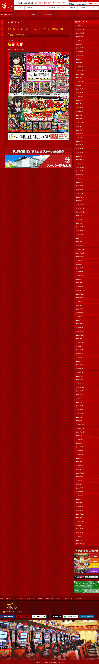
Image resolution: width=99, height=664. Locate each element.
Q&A (52, 598)
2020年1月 (80, 287)
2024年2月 (80, 111)
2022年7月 (80, 178)
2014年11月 (80, 518)
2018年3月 (80, 369)
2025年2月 (80, 66)
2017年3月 (80, 413)
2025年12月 (80, 29)
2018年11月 (80, 339)
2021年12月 (80, 204)
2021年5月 (80, 231)
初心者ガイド (23, 598)
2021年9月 (80, 216)
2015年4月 (80, 499)
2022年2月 (80, 197)
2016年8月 (80, 439)
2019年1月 (80, 331)
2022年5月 (80, 186)
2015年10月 (80, 477)
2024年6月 (80, 96)
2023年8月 (80, 130)
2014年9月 (80, 525)
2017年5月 (80, 406)
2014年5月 (80, 536)
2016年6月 (80, 447)
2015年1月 (80, 510)
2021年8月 (80, 219)
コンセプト (15, 598)
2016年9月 (80, 436)
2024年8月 (80, 89)
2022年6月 (80, 182)
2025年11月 (80, 33)
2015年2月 (80, 507)
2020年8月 (80, 264)
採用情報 (40, 598)
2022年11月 (80, 163)
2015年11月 (80, 473)
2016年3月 (80, 458)
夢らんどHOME (3, 15)
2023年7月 (80, 134)
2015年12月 (80, 469)
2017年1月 (80, 421)
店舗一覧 (8, 598)
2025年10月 (80, 37)
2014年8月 (80, 529)
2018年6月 (80, 357)
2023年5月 (80, 141)
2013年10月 (80, 544)
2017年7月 (80, 398)
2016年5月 (80, 451)
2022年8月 (80, 175)
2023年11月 (80, 119)
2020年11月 (80, 253)
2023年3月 (80, 149)
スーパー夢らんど (18, 15)
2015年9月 (80, 480)
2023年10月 (80, 122)
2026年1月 (80, 25)
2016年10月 (80, 432)
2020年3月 (80, 279)
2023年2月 (80, 152)
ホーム (1, 598)
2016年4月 (80, 454)
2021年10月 (80, 212)
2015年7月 (80, 488)
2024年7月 (80, 93)
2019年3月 (80, 324)
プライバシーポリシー (70, 598)
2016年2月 (80, 462)
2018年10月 (80, 342)
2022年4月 (80, 190)
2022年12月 (80, 160)
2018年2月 (80, 372)
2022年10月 (80, 167)
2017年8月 (80, 395)
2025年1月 (80, 70)
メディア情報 (11, 15)
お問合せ (88, 1)
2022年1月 (80, 201)
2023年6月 (80, 137)
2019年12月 (80, 290)
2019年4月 (80, 320)
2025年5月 (80, 55)
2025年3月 (80, 63)
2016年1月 (80, 465)
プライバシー (81, 1)
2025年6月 (80, 52)
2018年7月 (80, 354)
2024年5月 (80, 100)
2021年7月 (80, 223)
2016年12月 (80, 424)
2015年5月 (80, 495)
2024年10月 (80, 81)
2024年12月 (80, 74)
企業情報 (47, 598)
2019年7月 (80, 309)
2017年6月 (80, 402)
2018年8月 (80, 350)
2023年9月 (80, 126)
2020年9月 (80, 260)
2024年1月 (80, 115)
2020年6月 (80, 272)
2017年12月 (80, 380)
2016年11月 (80, 428)
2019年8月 (80, 305)
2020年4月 (80, 275)
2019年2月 (80, 328)
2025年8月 (80, 44)
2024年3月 (80, 108)
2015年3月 (80, 503)
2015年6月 (80, 492)
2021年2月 (80, 242)
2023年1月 (80, 156)
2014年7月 (80, 533)
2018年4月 (80, 365)
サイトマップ (74, 1)
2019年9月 (80, 301)
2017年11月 (80, 383)
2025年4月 (80, 59)
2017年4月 (80, 409)
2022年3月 (80, 193)
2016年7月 (80, 443)
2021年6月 (80, 227)
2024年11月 (80, 78)
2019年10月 (80, 298)
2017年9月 (80, 391)
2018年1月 (80, 376)
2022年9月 (80, 171)
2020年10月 (80, 257)
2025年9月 (80, 40)
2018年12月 (80, 335)
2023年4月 (80, 145)
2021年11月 (80, 208)
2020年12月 (80, 249)
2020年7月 (80, 268)
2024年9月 (80, 85)
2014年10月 (80, 521)
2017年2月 (80, 417)
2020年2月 (80, 283)
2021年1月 (80, 245)
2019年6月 (80, 313)
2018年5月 (80, 361)
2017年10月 (80, 387)
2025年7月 (80, 48)
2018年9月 (80, 346)
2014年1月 (80, 540)
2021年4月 (80, 234)
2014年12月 (80, 514)
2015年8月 (80, 484)
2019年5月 (80, 316)
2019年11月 (80, 294)
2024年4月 (80, 104)
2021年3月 (80, 238)
